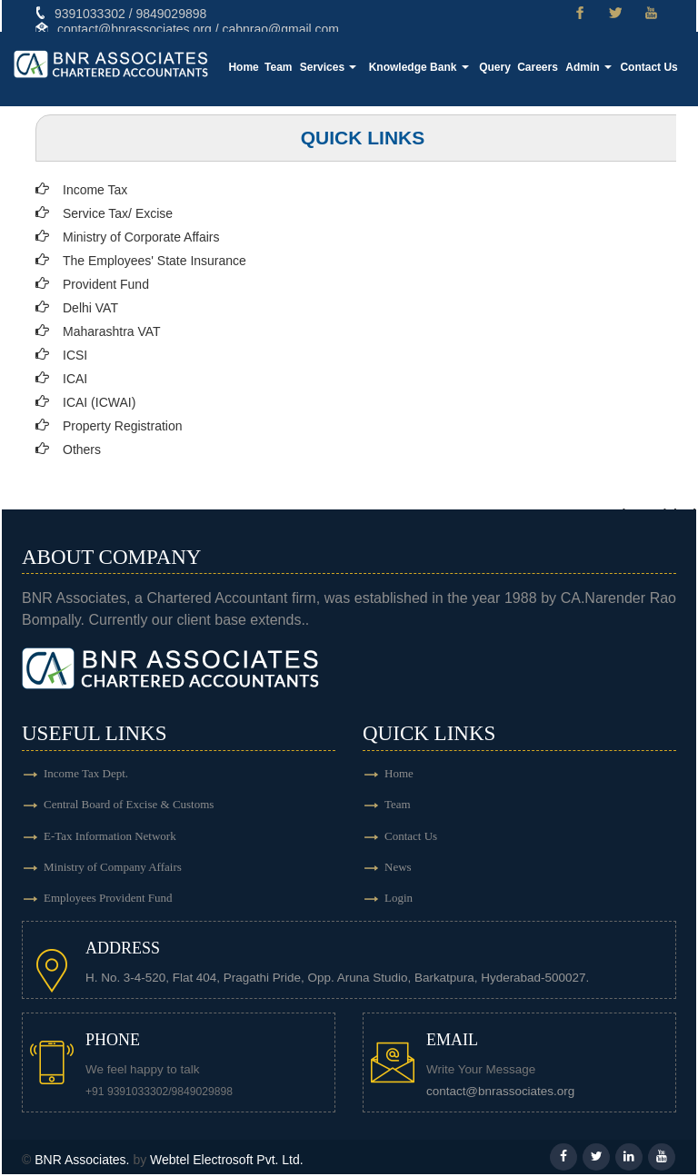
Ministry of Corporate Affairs (141, 237)
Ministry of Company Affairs (113, 868)
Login (398, 900)
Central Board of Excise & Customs (129, 805)
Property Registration (123, 426)
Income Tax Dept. (86, 773)
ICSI (75, 355)
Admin (590, 68)
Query (498, 68)
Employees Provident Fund (108, 900)
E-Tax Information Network (110, 837)
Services (335, 68)
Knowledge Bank (424, 68)
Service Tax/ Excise (118, 213)
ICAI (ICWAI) (99, 402)
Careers (540, 68)
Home (252, 68)
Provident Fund (106, 284)
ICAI (75, 378)
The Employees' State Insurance (154, 260)
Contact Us (649, 68)
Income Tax (95, 190)
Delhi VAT (90, 308)
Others (82, 449)
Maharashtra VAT (112, 331)
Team (286, 68)
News (398, 868)
